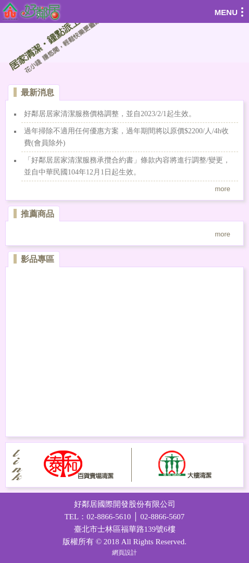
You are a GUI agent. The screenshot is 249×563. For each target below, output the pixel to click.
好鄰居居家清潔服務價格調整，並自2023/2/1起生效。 (110, 114)
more (222, 189)
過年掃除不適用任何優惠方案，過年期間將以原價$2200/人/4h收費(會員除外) (126, 136)
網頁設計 (124, 552)
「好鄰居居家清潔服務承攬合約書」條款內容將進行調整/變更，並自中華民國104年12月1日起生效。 (127, 166)
